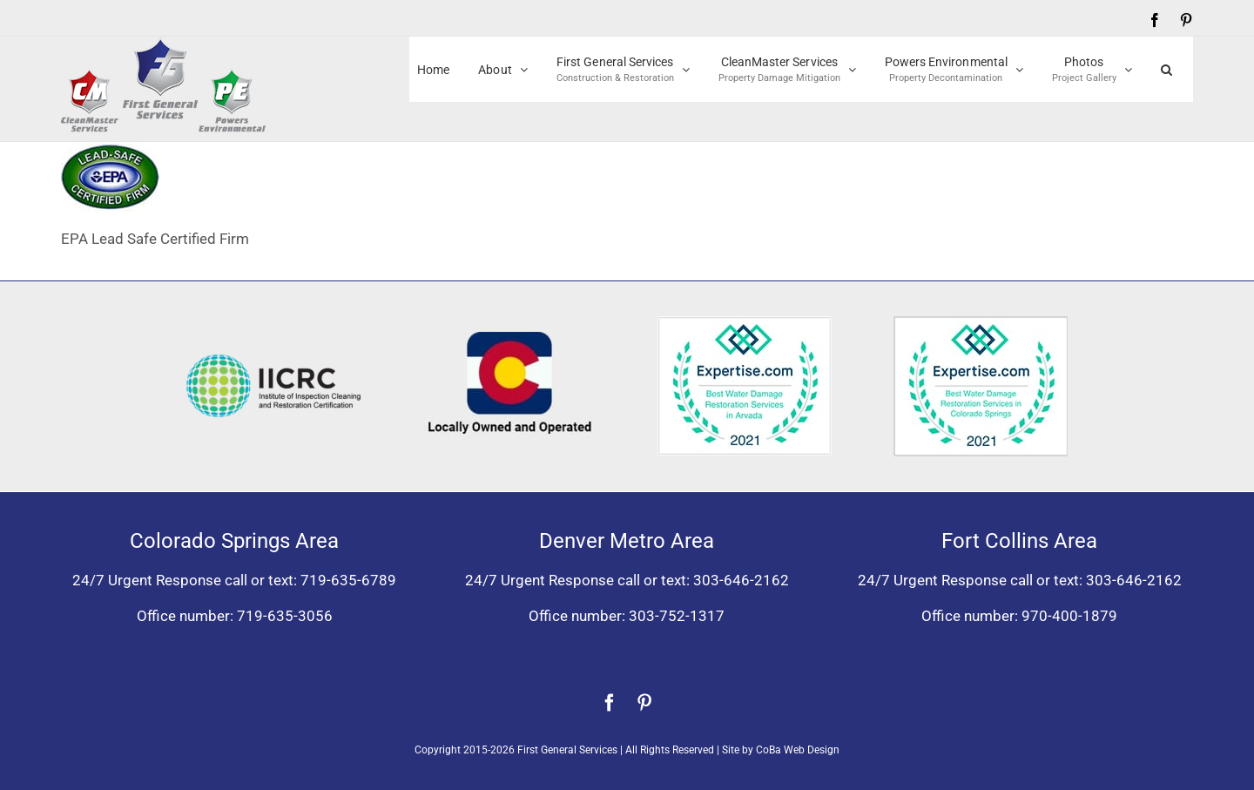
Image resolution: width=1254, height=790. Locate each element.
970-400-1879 (1069, 616)
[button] (1166, 69)
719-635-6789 (348, 580)
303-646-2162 (741, 580)
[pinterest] (644, 703)
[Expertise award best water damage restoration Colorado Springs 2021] (980, 323)
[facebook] (609, 703)
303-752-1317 (677, 616)
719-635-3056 (285, 616)
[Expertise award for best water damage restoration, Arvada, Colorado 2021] (744, 323)
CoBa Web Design (797, 750)
